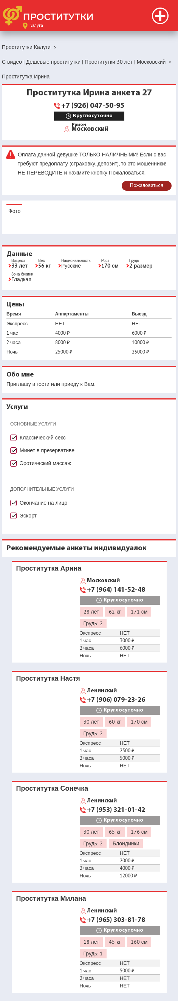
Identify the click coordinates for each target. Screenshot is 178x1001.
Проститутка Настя (48, 678)
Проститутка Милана (51, 898)
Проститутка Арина (49, 568)
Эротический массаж (45, 463)
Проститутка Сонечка (52, 788)
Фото (14, 211)
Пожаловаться (146, 185)
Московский (89, 128)
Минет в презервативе (47, 450)
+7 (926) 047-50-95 (92, 106)
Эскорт (28, 515)
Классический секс (43, 437)
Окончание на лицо (43, 502)
